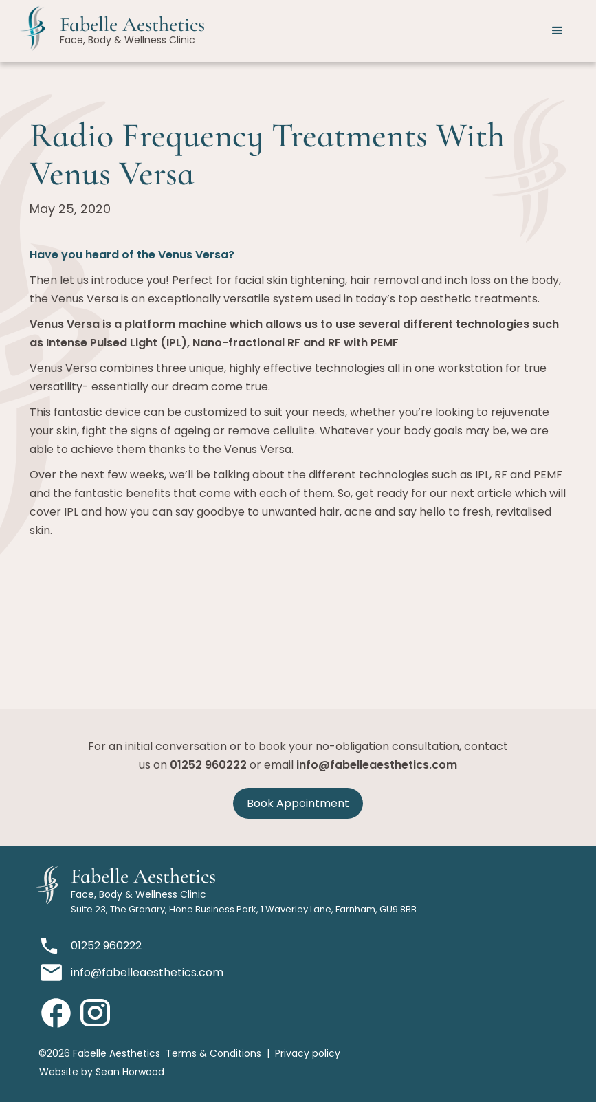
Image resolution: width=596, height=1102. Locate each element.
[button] (557, 31)
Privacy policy (307, 1053)
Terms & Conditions (213, 1053)
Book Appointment (298, 803)
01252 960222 (208, 765)
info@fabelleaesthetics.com (376, 765)
